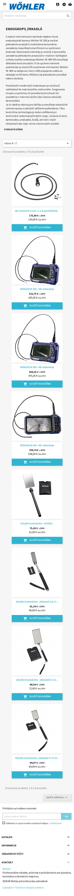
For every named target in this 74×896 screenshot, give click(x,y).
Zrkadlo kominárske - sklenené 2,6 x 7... (37, 601)
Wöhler (6, 868)
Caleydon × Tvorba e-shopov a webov (23, 887)
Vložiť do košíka (37, 228)
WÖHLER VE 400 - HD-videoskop (37, 289)
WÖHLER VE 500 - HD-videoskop (37, 445)
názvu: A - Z (37, 143)
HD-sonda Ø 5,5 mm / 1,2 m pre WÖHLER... (37, 210)
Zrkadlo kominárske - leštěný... (37, 523)
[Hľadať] (37, 15)
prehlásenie (55, 823)
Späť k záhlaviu (57, 797)
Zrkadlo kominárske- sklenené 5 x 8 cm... (37, 758)
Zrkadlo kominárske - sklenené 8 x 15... (37, 679)
